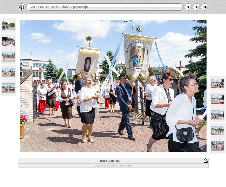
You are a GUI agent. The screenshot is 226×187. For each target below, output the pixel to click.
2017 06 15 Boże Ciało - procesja (59, 7)
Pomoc (128, 165)
